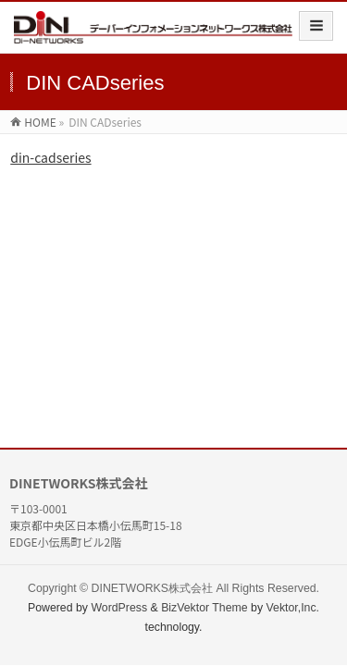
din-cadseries (50, 157)
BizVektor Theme (204, 607)
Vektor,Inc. (293, 607)
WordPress (119, 607)
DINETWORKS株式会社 (152, 588)
